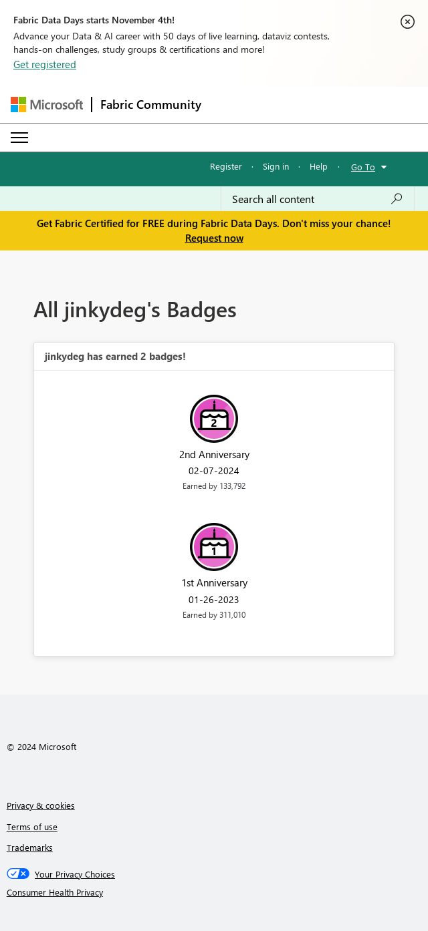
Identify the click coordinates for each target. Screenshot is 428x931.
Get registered (44, 64)
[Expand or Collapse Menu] (19, 138)
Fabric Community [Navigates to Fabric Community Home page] (150, 104)
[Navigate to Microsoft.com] (47, 104)
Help (319, 166)
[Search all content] (318, 199)
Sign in (276, 166)
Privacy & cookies (41, 805)
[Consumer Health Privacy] (214, 892)
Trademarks (30, 847)
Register (226, 166)
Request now (214, 237)
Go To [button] (363, 166)
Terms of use (32, 826)
